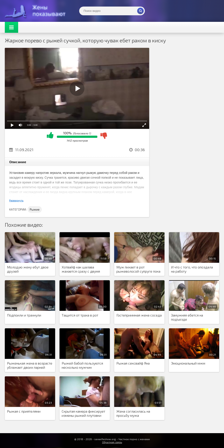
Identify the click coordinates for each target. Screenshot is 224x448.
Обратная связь (112, 442)
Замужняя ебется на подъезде (187, 317)
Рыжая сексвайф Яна (133, 363)
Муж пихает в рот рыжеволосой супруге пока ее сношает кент (138, 269)
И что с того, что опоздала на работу (192, 269)
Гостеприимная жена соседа (139, 315)
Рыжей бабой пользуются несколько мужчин (82, 365)
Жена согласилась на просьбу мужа (133, 413)
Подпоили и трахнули (24, 315)
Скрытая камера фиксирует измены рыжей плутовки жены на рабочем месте (83, 413)
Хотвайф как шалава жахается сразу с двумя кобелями (81, 269)
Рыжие (35, 209)
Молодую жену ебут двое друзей (28, 269)
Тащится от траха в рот (80, 315)
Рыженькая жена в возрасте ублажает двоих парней (29, 365)
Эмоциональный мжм (188, 363)
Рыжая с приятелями (23, 411)
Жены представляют (37, 11)
